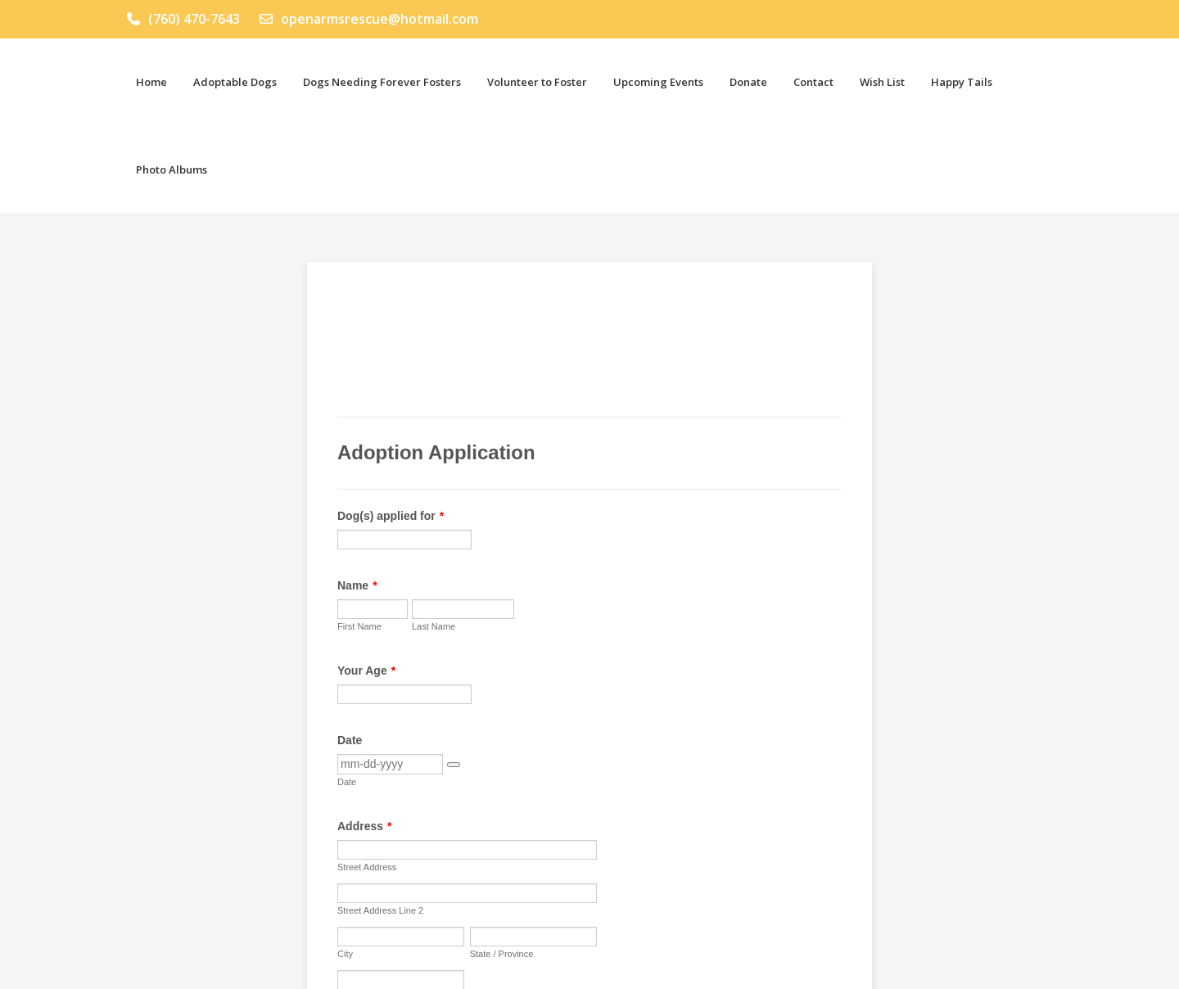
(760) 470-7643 (183, 19)
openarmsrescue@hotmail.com (369, 19)
